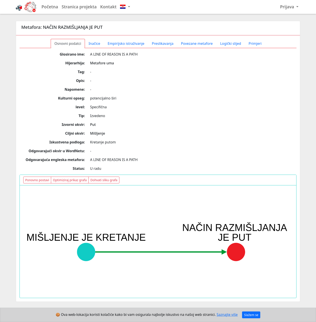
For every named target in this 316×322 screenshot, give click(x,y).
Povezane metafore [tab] (197, 43)
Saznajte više (227, 314)
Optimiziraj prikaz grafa (70, 180)
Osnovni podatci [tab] (67, 43)
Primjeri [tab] (255, 43)
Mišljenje (97, 133)
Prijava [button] (287, 7)
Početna (49, 7)
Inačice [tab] (94, 43)
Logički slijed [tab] (230, 43)
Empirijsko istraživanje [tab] (126, 43)
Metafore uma (102, 63)
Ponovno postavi (37, 180)
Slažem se (251, 315)
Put (93, 124)
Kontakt (108, 7)
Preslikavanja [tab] (163, 43)
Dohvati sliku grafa (103, 180)
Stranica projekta (79, 7)
